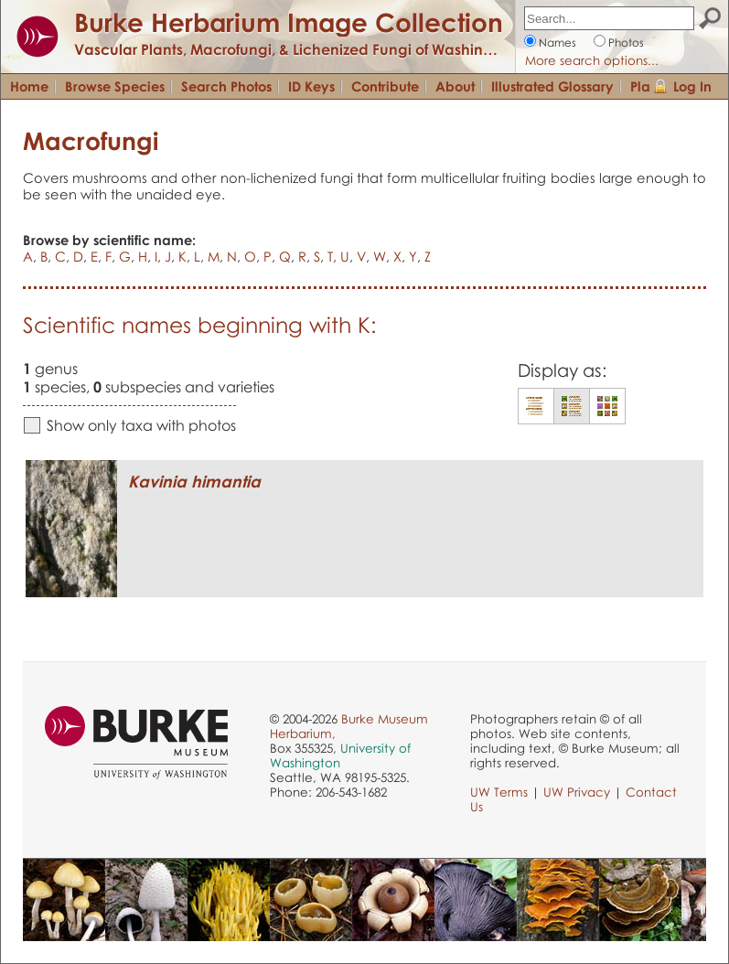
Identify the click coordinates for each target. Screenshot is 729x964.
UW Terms (499, 792)
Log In (692, 86)
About (455, 86)
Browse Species (115, 86)
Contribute (385, 86)
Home (29, 86)
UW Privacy (576, 792)
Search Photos (226, 86)
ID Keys (311, 86)
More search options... (592, 60)
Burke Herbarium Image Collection (288, 21)
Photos (626, 42)
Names (557, 42)
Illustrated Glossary (552, 86)
